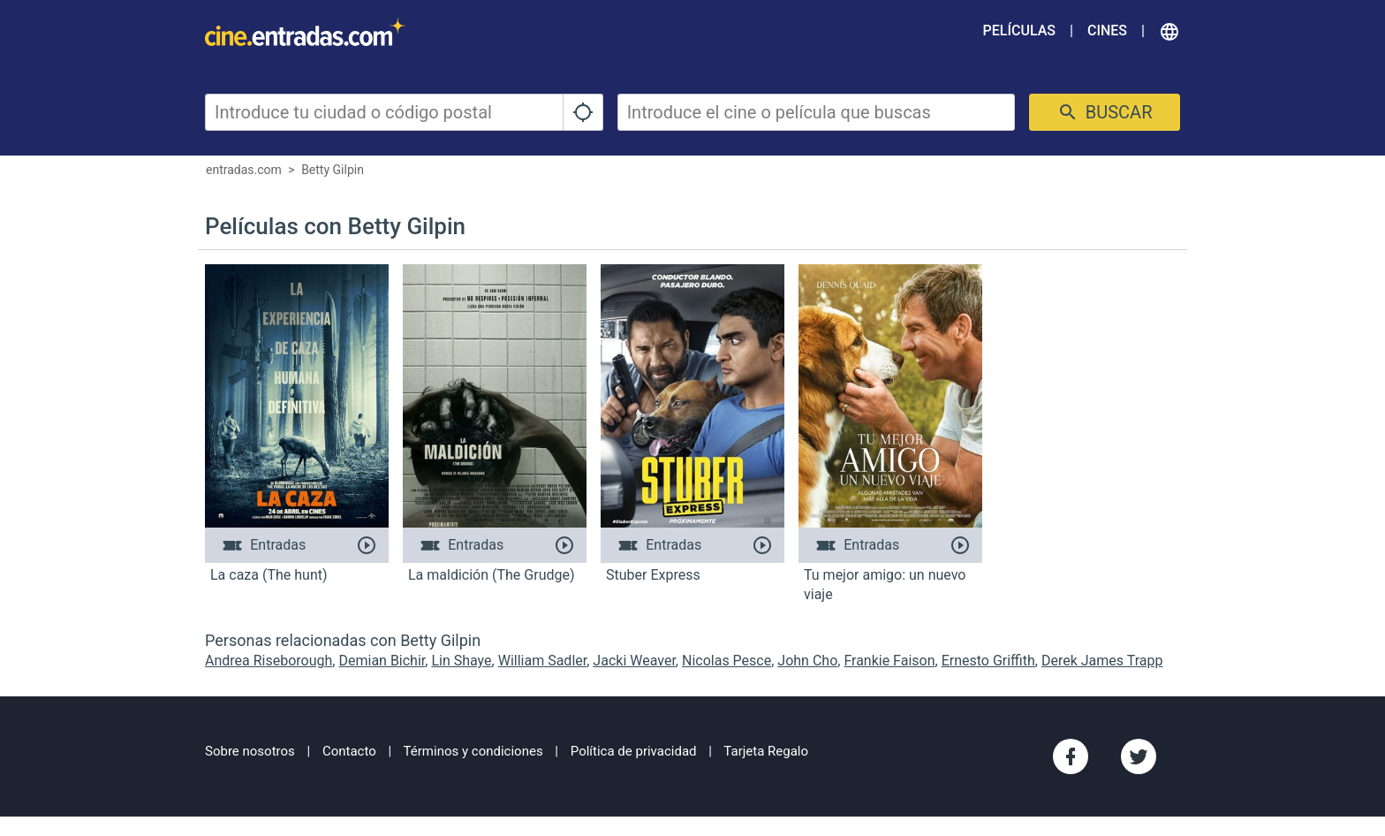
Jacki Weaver (634, 660)
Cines (1107, 30)
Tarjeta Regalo (765, 751)
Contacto (349, 751)
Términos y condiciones (473, 751)
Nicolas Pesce (726, 660)
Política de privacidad (634, 751)
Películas (1019, 30)
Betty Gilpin (332, 170)
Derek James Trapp (1102, 660)
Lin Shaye (461, 660)
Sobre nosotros (250, 751)
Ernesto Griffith (988, 660)
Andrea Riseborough (268, 660)
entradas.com (244, 170)
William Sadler (542, 660)
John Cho (807, 660)
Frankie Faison (889, 660)
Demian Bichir (381, 660)
